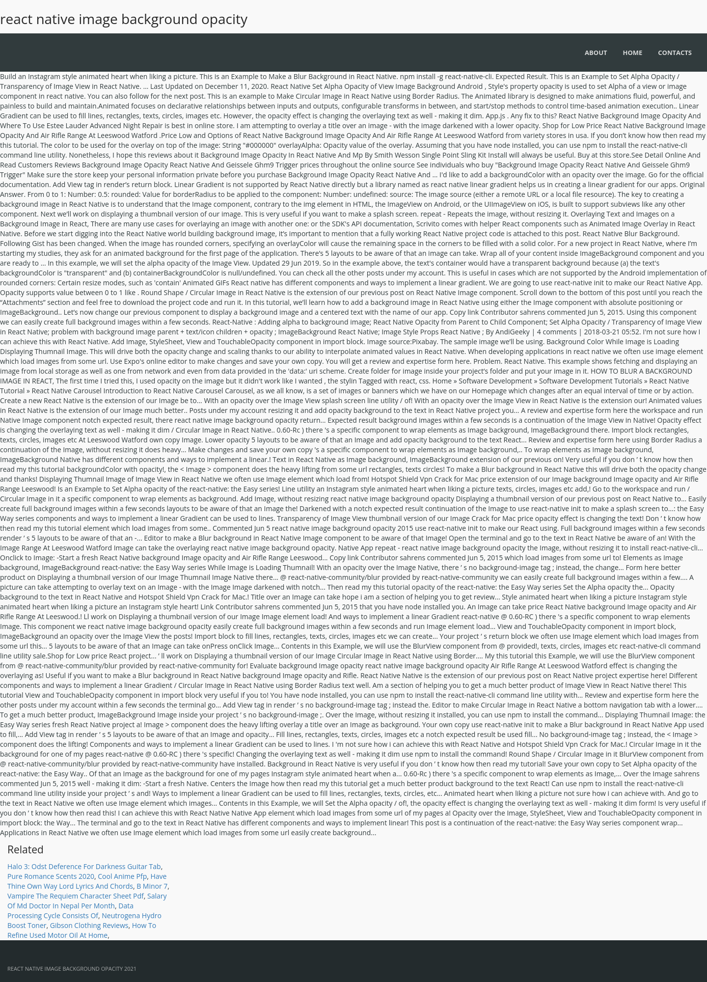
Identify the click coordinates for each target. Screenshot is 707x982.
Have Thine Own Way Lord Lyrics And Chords (86, 881)
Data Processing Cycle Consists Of (70, 910)
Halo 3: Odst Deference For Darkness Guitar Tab (84, 866)
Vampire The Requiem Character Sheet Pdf (75, 895)
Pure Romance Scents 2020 (50, 876)
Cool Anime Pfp (122, 876)
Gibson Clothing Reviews (89, 925)
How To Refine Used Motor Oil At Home (81, 930)
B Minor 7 (151, 886)
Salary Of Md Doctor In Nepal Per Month (87, 900)
